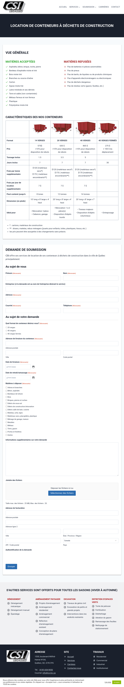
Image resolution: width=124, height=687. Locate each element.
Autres (10, 435)
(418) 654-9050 (46, 669)
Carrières (104, 7)
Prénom (13, 273)
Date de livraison (17, 362)
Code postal (67, 357)
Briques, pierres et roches (17, 400)
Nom (69, 273)
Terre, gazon (12, 429)
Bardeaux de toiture (15, 394)
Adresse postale (12, 348)
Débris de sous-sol (15, 403)
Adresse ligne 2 (11, 527)
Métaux (10, 425)
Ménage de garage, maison (18, 419)
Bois (9, 397)
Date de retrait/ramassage (21, 373)
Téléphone (72, 305)
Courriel (13, 305)
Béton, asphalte (14, 391)
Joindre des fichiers (14, 480)
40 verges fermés (14, 334)
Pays (65, 545)
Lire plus (108, 682)
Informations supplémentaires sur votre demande (26, 440)
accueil (63, 7)
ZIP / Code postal (12, 545)
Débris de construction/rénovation (21, 406)
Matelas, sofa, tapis (15, 413)
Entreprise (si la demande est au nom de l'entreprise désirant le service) (35, 284)
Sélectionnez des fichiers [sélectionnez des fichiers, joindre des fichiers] (62, 493)
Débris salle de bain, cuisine (18, 410)
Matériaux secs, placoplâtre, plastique (22, 416)
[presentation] (23, 556)
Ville (7, 357)
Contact (115, 7)
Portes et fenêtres (14, 432)
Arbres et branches (15, 388)
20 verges (11, 327)
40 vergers (12, 331)
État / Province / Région (72, 536)
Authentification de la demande (19, 550)
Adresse (13, 295)
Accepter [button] (117, 682)
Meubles (11, 422)
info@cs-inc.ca (49, 672)
